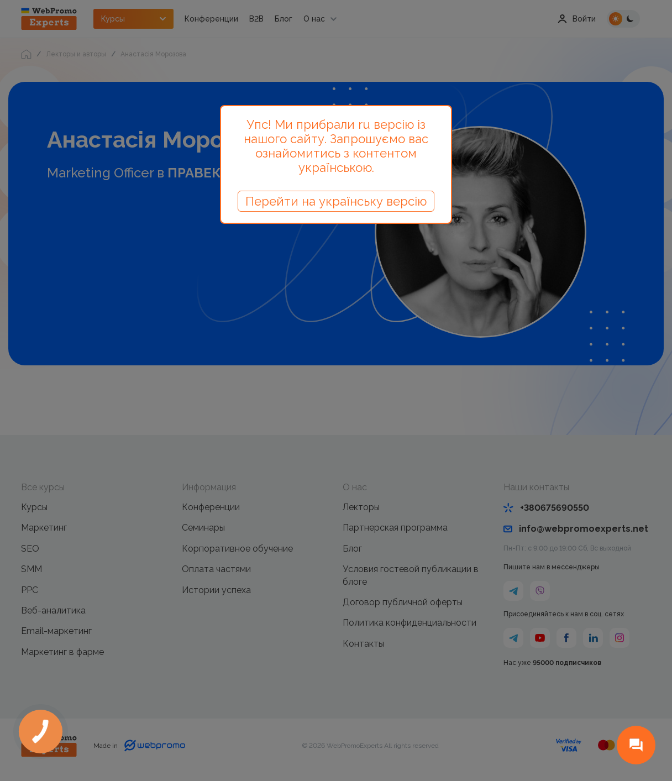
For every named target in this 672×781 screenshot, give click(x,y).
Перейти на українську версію (336, 201)
